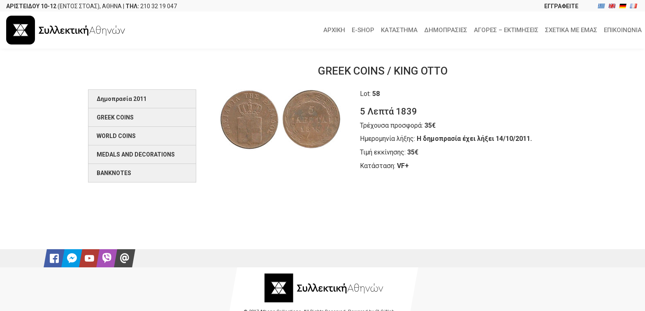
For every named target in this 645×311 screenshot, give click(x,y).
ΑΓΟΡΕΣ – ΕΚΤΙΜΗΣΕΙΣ (506, 30)
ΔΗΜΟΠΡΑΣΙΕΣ (445, 30)
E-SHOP (363, 30)
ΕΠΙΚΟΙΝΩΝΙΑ (623, 30)
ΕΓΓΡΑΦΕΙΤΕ (561, 6)
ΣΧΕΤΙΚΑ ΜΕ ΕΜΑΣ (571, 30)
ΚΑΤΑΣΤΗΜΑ (399, 30)
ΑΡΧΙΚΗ (334, 30)
